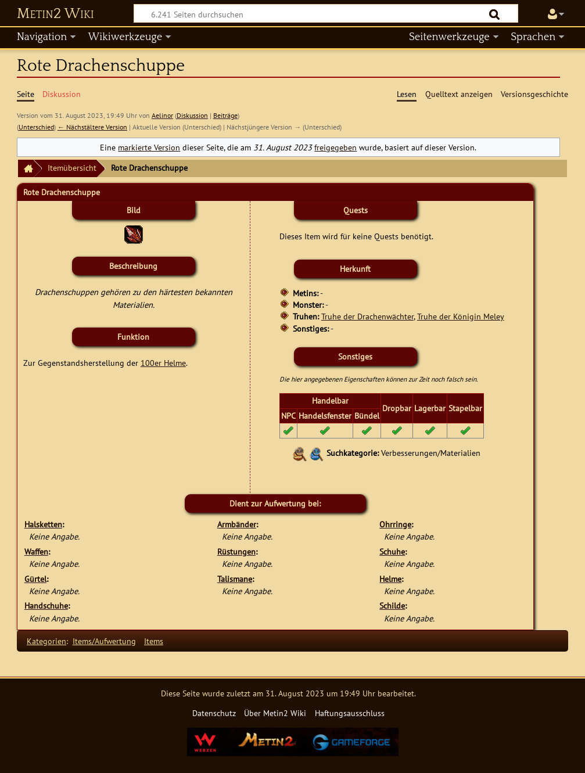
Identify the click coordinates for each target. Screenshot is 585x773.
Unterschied (36, 127)
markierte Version (149, 147)
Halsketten (43, 524)
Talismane (234, 578)
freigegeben (335, 147)
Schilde (392, 605)
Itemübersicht (72, 167)
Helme (390, 578)
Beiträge (225, 115)
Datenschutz (214, 712)
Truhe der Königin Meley (460, 316)
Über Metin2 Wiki (275, 712)
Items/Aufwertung (104, 640)
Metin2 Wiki (55, 14)
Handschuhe (46, 605)
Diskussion (192, 115)
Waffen (36, 551)
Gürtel (35, 578)
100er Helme (163, 362)
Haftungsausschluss (350, 712)
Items (153, 640)
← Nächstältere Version (92, 127)
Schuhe (392, 551)
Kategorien (46, 640)
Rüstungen (236, 551)
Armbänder (236, 524)
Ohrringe (395, 524)
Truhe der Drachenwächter (367, 316)
